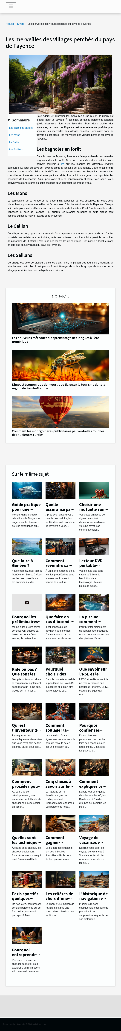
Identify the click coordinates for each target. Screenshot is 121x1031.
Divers (20, 23)
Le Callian (14, 142)
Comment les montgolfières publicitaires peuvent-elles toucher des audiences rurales (58, 433)
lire (62, 164)
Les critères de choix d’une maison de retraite (59, 901)
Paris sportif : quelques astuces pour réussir (25, 901)
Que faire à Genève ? (22, 563)
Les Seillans (16, 149)
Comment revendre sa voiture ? (57, 565)
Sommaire (21, 120)
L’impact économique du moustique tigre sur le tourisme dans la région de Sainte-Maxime (58, 386)
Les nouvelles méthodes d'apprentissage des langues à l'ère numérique (55, 340)
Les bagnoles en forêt (21, 127)
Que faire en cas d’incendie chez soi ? (59, 621)
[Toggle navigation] (11, 6)
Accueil (10, 23)
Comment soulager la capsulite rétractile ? (56, 732)
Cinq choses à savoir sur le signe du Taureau (58, 788)
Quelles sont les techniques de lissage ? (25, 842)
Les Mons (14, 135)
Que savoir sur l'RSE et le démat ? (93, 673)
